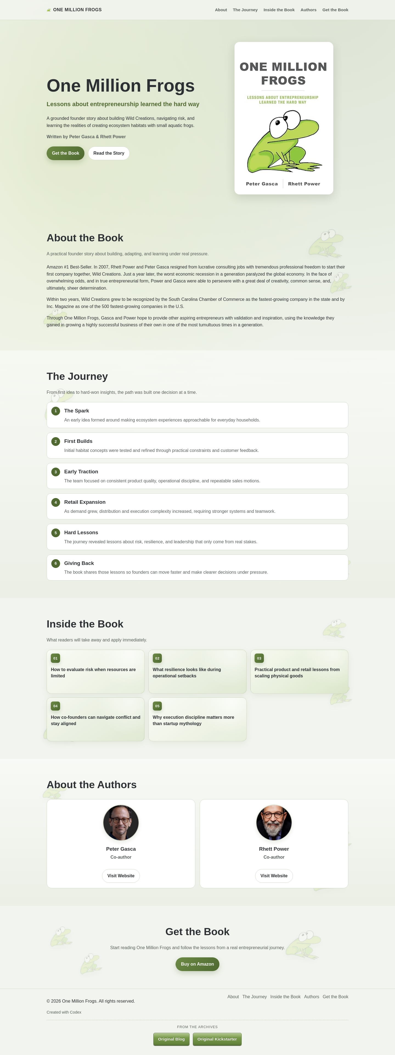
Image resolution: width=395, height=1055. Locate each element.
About (221, 9)
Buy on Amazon (197, 964)
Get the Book (335, 9)
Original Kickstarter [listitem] (217, 1039)
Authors (309, 9)
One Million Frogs (74, 9)
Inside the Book (279, 9)
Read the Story (109, 153)
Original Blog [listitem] (171, 1039)
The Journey (245, 9)
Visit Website (121, 875)
